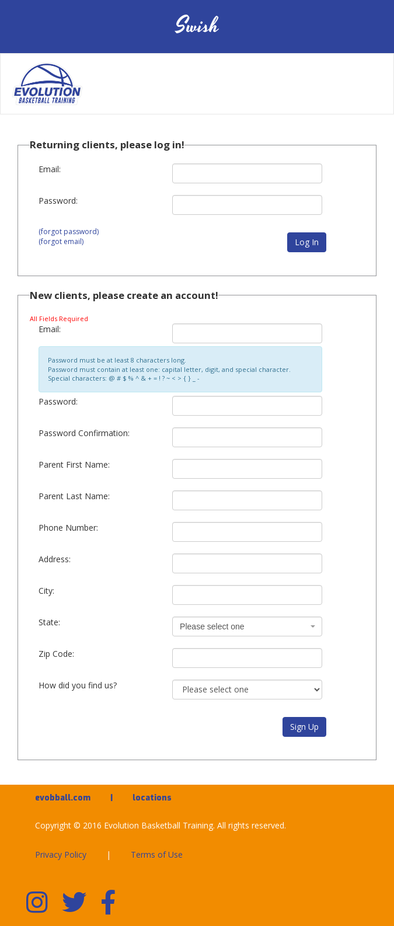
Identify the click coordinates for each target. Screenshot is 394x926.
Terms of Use (157, 854)
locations (152, 797)
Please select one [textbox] (212, 626)
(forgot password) (69, 231)
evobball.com (62, 797)
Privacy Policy (60, 854)
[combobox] (247, 626)
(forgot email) (61, 241)
